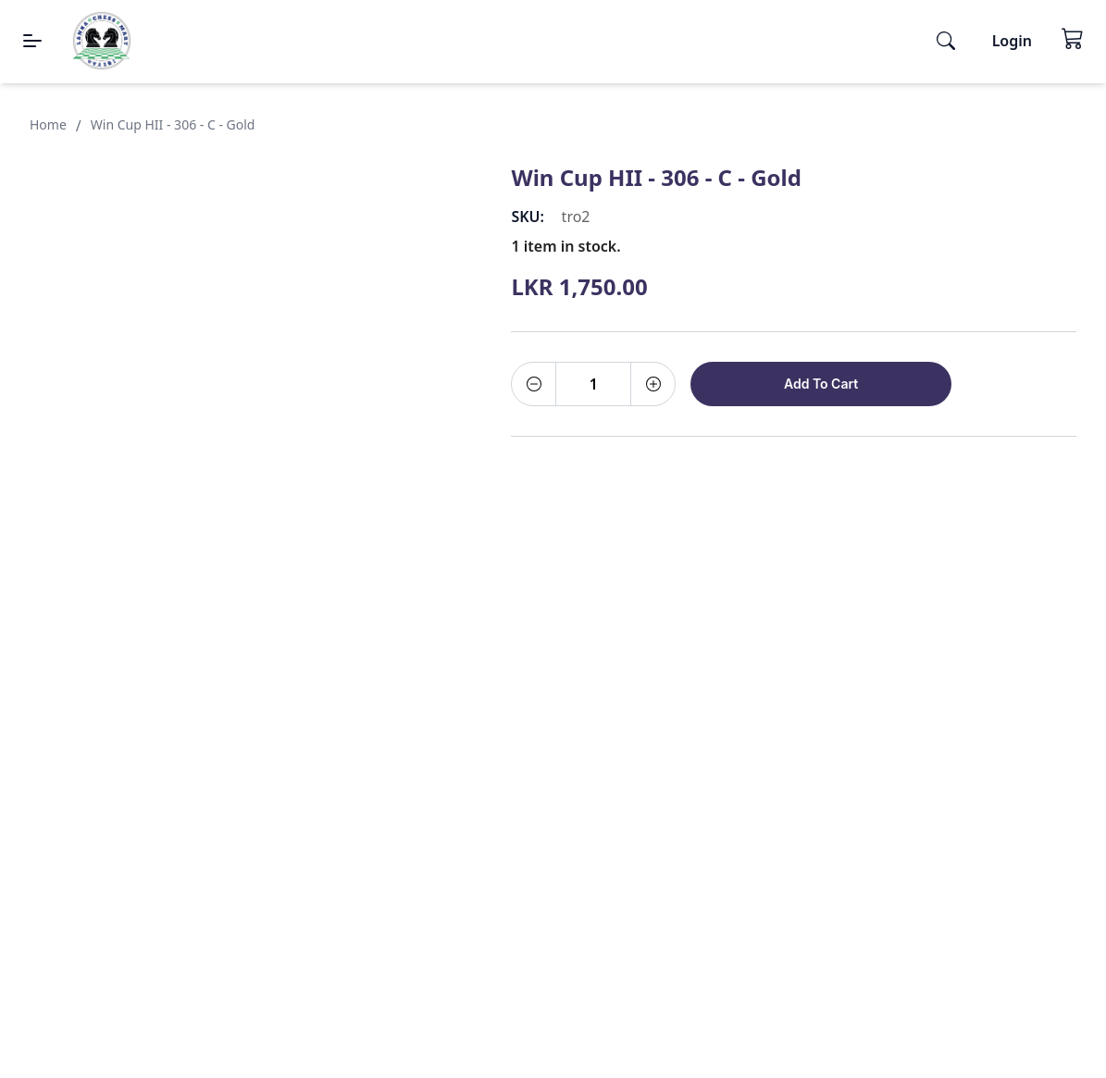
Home (48, 124)
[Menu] (32, 40)
